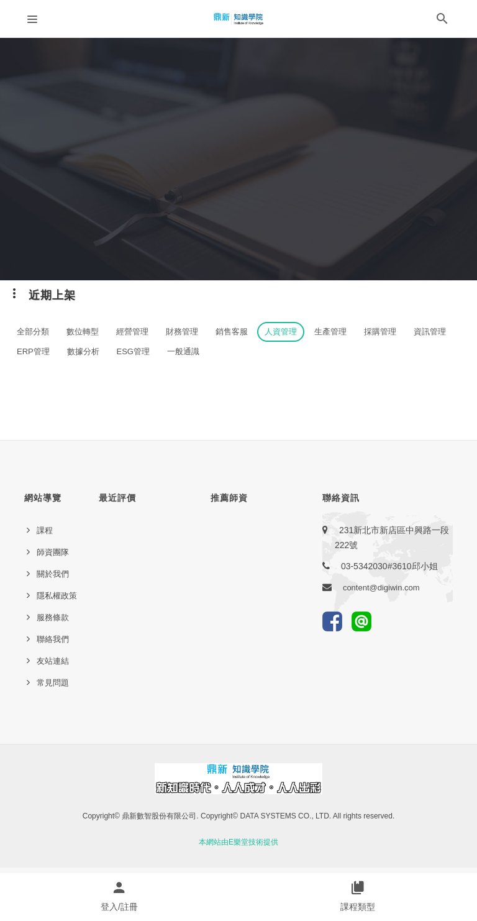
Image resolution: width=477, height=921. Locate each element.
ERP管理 (33, 351)
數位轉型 (82, 331)
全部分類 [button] (33, 331)
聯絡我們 (53, 639)
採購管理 (380, 331)
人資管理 (281, 331)
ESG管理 (133, 351)
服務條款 (53, 617)
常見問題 (53, 682)
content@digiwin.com (381, 587)
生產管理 (330, 331)
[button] (442, 21)
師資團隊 (53, 552)
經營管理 (132, 331)
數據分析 (83, 351)
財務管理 (182, 331)
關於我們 (53, 574)
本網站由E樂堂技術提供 (238, 842)
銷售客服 (232, 331)
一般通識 (183, 351)
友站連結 (53, 661)
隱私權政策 (57, 595)
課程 (45, 530)
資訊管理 (430, 331)
